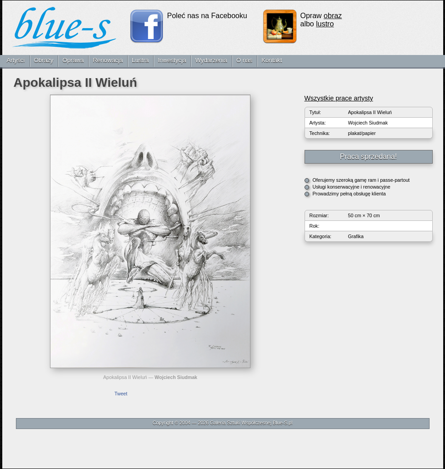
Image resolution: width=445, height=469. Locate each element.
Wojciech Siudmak (176, 377)
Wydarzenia (211, 60)
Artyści (16, 60)
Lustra (140, 60)
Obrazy (44, 60)
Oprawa (73, 60)
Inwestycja (172, 60)
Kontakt (271, 60)
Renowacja (108, 60)
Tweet (121, 393)
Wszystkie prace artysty (339, 98)
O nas (244, 60)
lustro (325, 24)
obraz (333, 16)
